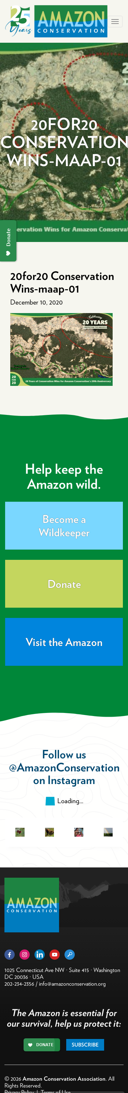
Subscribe (85, 1045)
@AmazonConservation (64, 767)
